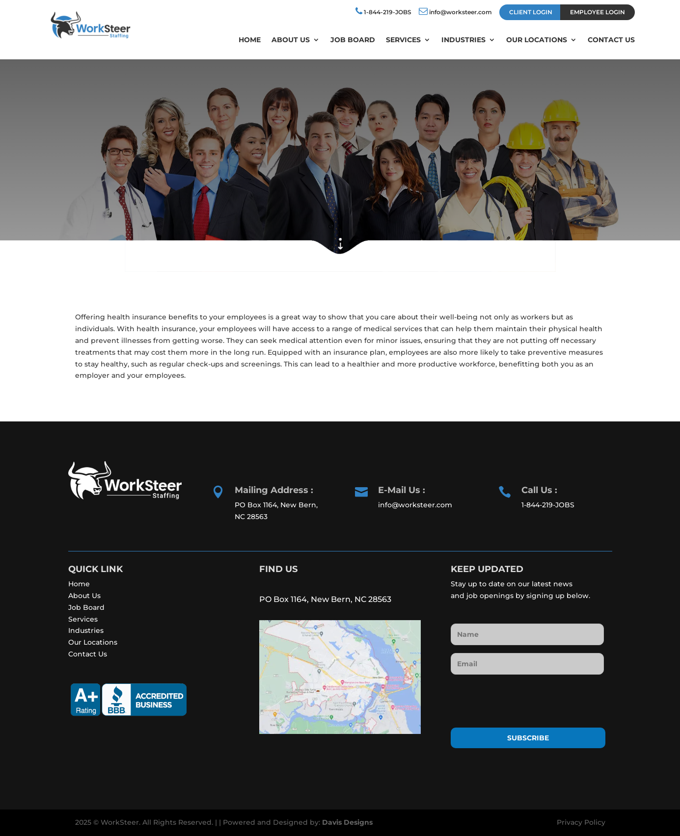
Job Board (352, 40)
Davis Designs (347, 822)
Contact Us (611, 40)
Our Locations (536, 40)
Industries (463, 40)
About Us (291, 40)
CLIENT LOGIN (530, 12)
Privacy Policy (581, 822)
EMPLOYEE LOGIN (597, 12)
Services (403, 40)
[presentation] (525, 701)
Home (250, 40)
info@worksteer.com (455, 11)
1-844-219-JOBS (383, 11)
